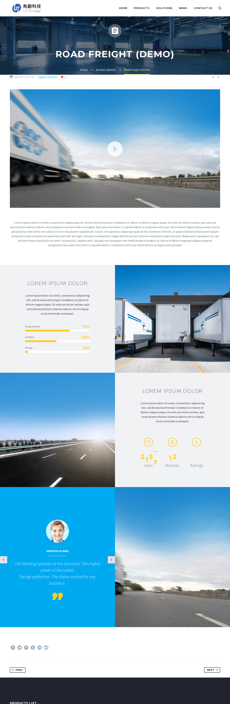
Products (142, 8)
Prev (17, 670)
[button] (115, 149)
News (183, 8)
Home (123, 8)
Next (213, 670)
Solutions (164, 8)
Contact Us (203, 8)
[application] (115, 148)
